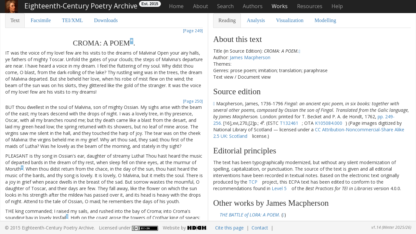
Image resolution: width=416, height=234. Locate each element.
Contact (260, 228)
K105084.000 (328, 123)
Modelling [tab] (325, 20)
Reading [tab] (227, 20)
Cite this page (229, 228)
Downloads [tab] (106, 20)
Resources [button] (309, 6)
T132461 (289, 123)
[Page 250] (193, 101)
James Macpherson (250, 57)
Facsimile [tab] (41, 20)
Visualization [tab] (289, 20)
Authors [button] (253, 6)
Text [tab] (15, 20)
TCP (253, 182)
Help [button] (337, 6)
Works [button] (280, 6)
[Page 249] (193, 30)
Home (176, 6)
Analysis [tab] (256, 20)
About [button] (200, 6)
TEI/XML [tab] (72, 20)
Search (225, 6)
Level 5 (279, 188)
